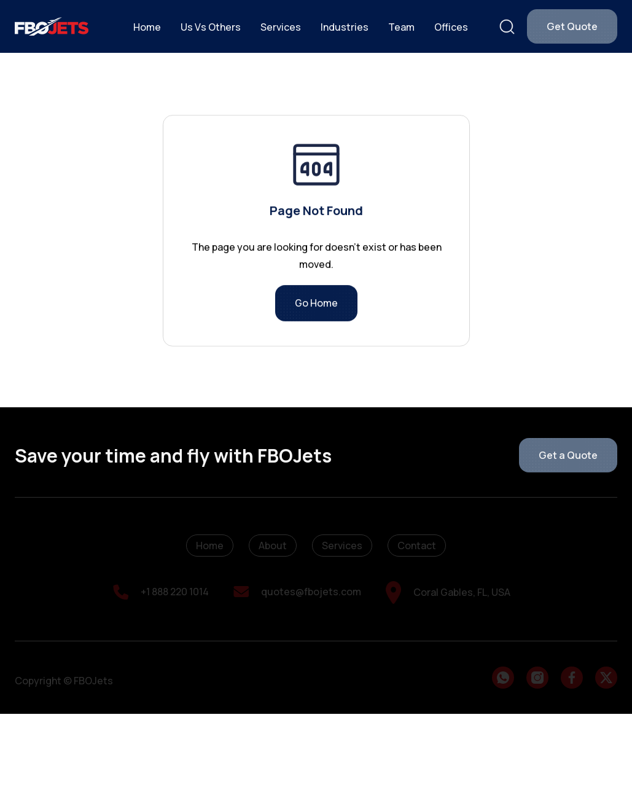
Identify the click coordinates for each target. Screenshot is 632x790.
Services (280, 27)
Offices (451, 27)
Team (401, 27)
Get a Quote (568, 455)
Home (147, 27)
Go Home (316, 306)
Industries (345, 27)
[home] (51, 26)
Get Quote (572, 26)
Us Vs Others (211, 27)
